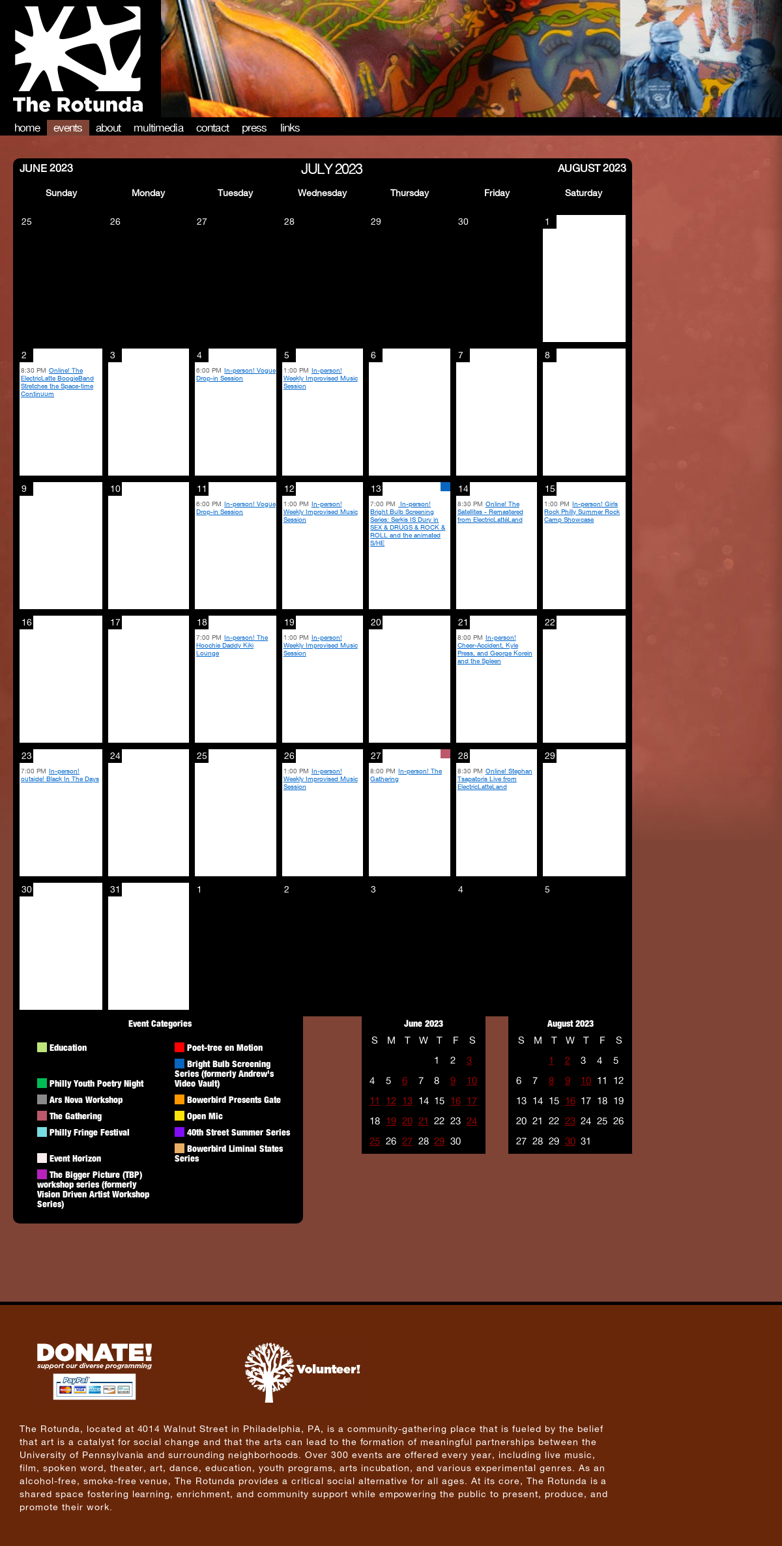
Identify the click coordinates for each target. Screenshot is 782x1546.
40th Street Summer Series (238, 1132)
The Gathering (76, 1115)
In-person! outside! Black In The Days (60, 774)
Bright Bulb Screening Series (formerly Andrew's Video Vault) (224, 1073)
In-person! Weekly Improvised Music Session (320, 378)
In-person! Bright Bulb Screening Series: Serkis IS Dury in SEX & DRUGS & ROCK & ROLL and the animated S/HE (407, 523)
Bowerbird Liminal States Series (229, 1153)
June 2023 (46, 167)
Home (27, 127)
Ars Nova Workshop (86, 1099)
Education (68, 1047)
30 (570, 1141)
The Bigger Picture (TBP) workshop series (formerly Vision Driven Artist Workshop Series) (93, 1189)
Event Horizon (75, 1158)
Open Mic (205, 1115)
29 (439, 1141)
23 (570, 1120)
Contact (212, 127)
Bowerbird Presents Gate (234, 1099)
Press (254, 127)
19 (391, 1120)
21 (423, 1120)
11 (374, 1100)
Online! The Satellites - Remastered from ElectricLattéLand (490, 511)
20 (407, 1120)
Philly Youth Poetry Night (96, 1083)
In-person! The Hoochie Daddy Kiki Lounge (232, 645)
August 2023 (592, 167)
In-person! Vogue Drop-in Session (236, 374)
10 (472, 1080)
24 (472, 1120)
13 (407, 1100)
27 (407, 1141)
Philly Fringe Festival (90, 1132)
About (108, 127)
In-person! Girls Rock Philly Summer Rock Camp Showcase (582, 511)
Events (68, 127)
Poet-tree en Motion (225, 1047)
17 (472, 1100)
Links (290, 127)
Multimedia (158, 127)
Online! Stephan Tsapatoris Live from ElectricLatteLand (494, 778)
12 (391, 1100)
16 (455, 1100)
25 (374, 1141)
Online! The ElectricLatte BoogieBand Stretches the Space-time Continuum (57, 381)
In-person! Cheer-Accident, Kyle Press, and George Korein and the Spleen (494, 649)
